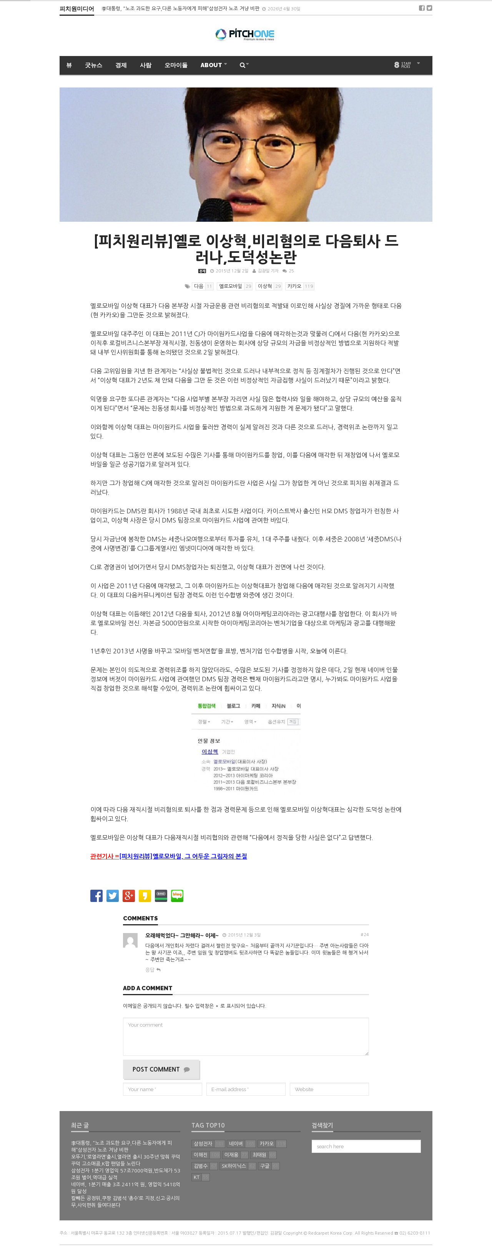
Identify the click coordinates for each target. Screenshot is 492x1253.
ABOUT (212, 65)
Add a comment (148, 989)
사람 (145, 65)
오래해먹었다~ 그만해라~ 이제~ (182, 935)
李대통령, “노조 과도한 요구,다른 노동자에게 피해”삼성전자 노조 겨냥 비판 (181, 8)
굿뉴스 (93, 65)
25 (288, 271)
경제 (121, 65)
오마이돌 (176, 65)
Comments (140, 919)
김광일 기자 (268, 271)
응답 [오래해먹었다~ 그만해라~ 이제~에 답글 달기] (150, 970)
